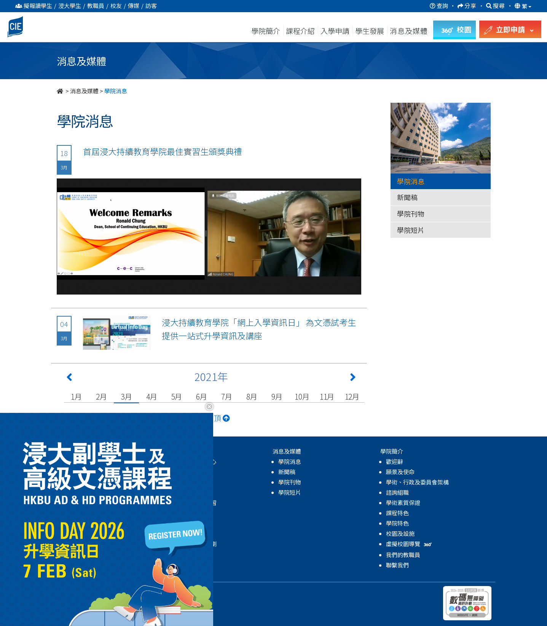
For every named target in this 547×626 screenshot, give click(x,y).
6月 (201, 396)
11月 (327, 396)
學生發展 (369, 30)
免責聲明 (164, 591)
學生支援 (182, 482)
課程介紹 (301, 30)
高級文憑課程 (80, 461)
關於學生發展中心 (194, 461)
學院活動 (182, 554)
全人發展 (182, 492)
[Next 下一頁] (353, 379)
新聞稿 (407, 197)
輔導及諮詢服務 (191, 472)
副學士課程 (77, 472)
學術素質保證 (403, 503)
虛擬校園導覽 (410, 544)
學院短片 (410, 230)
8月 (251, 396)
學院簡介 (265, 30)
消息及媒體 (84, 91)
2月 (101, 396)
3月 (126, 396)
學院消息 (410, 181)
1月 (76, 396)
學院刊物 (410, 213)
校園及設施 (400, 533)
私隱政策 (137, 591)
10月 (302, 396)
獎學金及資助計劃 (194, 544)
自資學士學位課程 (86, 482)
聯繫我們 (397, 565)
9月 (276, 396)
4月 (151, 396)
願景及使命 (400, 472)
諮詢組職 (397, 492)
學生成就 (182, 533)
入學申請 (335, 30)
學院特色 (397, 523)
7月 (226, 396)
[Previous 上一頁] (69, 379)
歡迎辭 (394, 461)
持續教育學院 (105, 591)
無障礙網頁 (194, 591)
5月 (176, 396)
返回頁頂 (211, 418)
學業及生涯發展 (191, 513)
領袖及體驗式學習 (194, 503)
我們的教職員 (403, 555)
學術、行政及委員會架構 (417, 482)
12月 (352, 396)
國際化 (179, 523)
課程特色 (397, 513)
